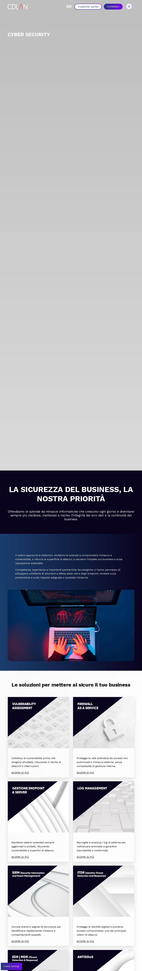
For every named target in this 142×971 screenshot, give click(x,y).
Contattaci (113, 6)
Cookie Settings (11, 966)
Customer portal (88, 6)
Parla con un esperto (70, 938)
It (129, 6)
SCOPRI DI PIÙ (20, 725)
